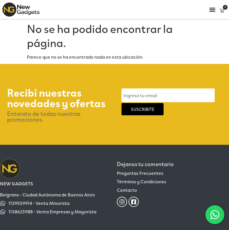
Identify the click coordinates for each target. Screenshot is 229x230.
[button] (212, 9)
